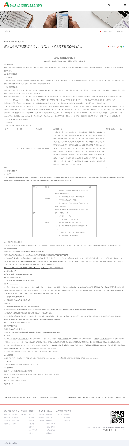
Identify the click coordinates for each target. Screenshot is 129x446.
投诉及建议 (49, 417)
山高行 (14, 424)
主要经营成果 (50, 424)
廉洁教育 (42, 411)
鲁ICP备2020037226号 (118, 430)
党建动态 (31, 414)
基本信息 (49, 433)
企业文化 (7, 417)
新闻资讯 (15, 411)
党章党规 (31, 420)
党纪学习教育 (33, 430)
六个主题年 (15, 420)
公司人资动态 (50, 430)
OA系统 (14, 443)
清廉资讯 (41, 414)
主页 (105, 31)
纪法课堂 (41, 417)
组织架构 (49, 420)
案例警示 (41, 420)
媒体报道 (15, 417)
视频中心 (7, 424)
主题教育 (31, 427)
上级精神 (31, 417)
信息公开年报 (50, 427)
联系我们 (67, 411)
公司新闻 (15, 414)
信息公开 (112, 31)
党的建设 (32, 411)
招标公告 (120, 31)
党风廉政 (67, 420)
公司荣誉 (7, 420)
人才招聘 (59, 411)
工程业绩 (24, 411)
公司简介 (7, 414)
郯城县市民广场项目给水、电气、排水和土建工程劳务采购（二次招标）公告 (99, 397)
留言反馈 (67, 417)
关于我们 (7, 411)
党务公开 (31, 433)
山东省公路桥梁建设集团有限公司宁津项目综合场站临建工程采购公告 (33, 397)
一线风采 (31, 424)
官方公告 (7, 31)
